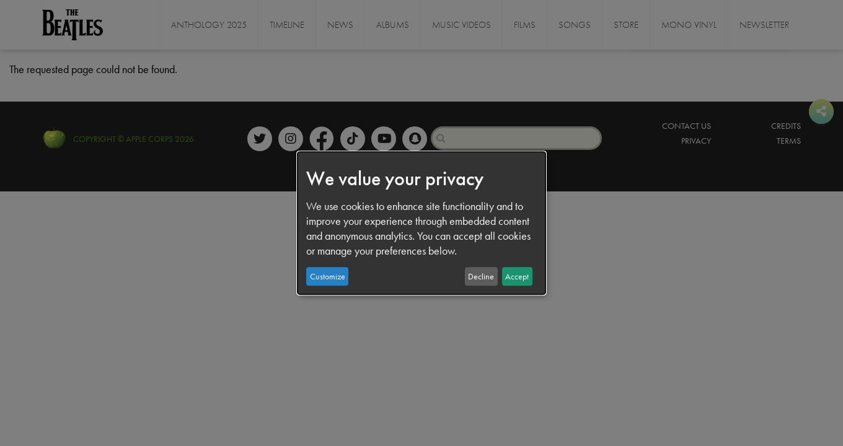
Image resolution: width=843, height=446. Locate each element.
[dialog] (421, 223)
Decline (481, 276)
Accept (517, 276)
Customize (327, 276)
